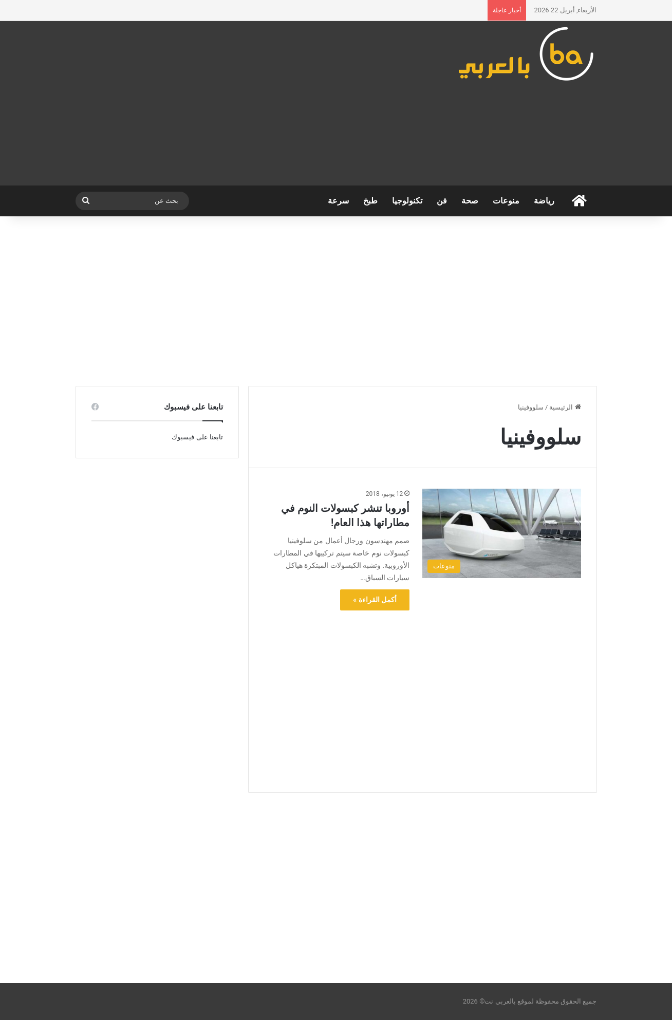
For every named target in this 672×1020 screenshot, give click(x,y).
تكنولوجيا (407, 200)
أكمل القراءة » (375, 600)
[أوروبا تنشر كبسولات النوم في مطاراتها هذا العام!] (501, 533)
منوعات (506, 200)
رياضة (544, 200)
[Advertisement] (246, 103)
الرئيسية (565, 407)
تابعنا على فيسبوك (197, 437)
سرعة (338, 200)
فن (442, 200)
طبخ (370, 200)
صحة (469, 200)
